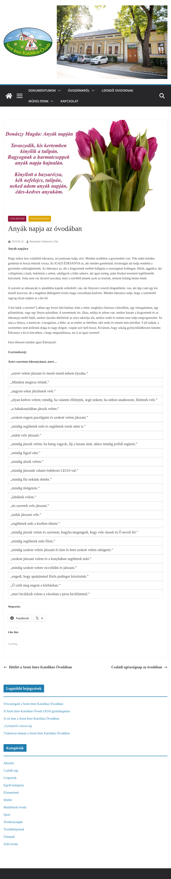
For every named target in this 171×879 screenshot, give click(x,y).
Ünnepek (9, 836)
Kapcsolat (69, 101)
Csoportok (10, 778)
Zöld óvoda (11, 844)
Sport (7, 814)
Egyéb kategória (14, 785)
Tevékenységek (39, 218)
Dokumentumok (42, 90)
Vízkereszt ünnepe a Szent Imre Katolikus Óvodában (37, 733)
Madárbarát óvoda (15, 807)
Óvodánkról (79, 90)
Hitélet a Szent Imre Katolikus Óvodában (38, 667)
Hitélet (8, 800)
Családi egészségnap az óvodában (139, 667)
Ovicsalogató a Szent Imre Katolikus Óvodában (33, 704)
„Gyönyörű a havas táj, (18, 726)
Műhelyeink (38, 101)
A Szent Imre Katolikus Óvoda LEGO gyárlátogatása (37, 711)
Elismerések (11, 792)
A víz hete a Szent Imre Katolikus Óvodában (31, 718)
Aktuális (9, 763)
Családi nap (17, 218)
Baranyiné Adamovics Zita (44, 241)
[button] (58, 90)
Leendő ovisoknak (117, 90)
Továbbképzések (14, 829)
